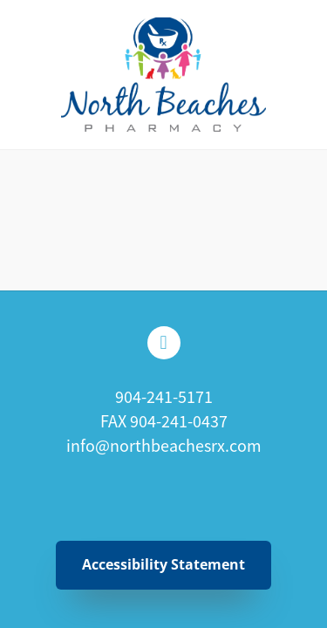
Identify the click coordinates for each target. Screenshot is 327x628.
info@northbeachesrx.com (164, 446)
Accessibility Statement (163, 564)
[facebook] (164, 342)
